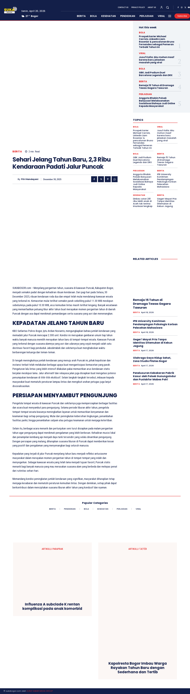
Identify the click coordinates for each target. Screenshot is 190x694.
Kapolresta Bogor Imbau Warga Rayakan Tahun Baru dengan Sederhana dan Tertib (138, 667)
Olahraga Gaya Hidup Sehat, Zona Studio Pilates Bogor (152, 359)
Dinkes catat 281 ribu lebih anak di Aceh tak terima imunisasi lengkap (142, 202)
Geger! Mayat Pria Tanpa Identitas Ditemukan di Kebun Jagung (166, 202)
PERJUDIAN (145, 94)
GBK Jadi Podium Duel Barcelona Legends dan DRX (155, 74)
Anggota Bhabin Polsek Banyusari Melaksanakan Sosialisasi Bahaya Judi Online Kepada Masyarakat (157, 102)
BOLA (142, 32)
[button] (167, 7)
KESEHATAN (139, 195)
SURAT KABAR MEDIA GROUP (40, 691)
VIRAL (142, 53)
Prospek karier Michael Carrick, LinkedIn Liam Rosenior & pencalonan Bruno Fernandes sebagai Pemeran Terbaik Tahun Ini (156, 42)
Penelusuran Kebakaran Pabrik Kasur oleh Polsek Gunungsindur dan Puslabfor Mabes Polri (154, 376)
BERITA (17, 151)
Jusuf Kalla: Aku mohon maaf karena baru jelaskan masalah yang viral (156, 60)
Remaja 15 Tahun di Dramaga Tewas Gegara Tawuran (156, 87)
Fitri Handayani (29, 179)
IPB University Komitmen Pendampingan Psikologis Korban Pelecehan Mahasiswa (166, 180)
